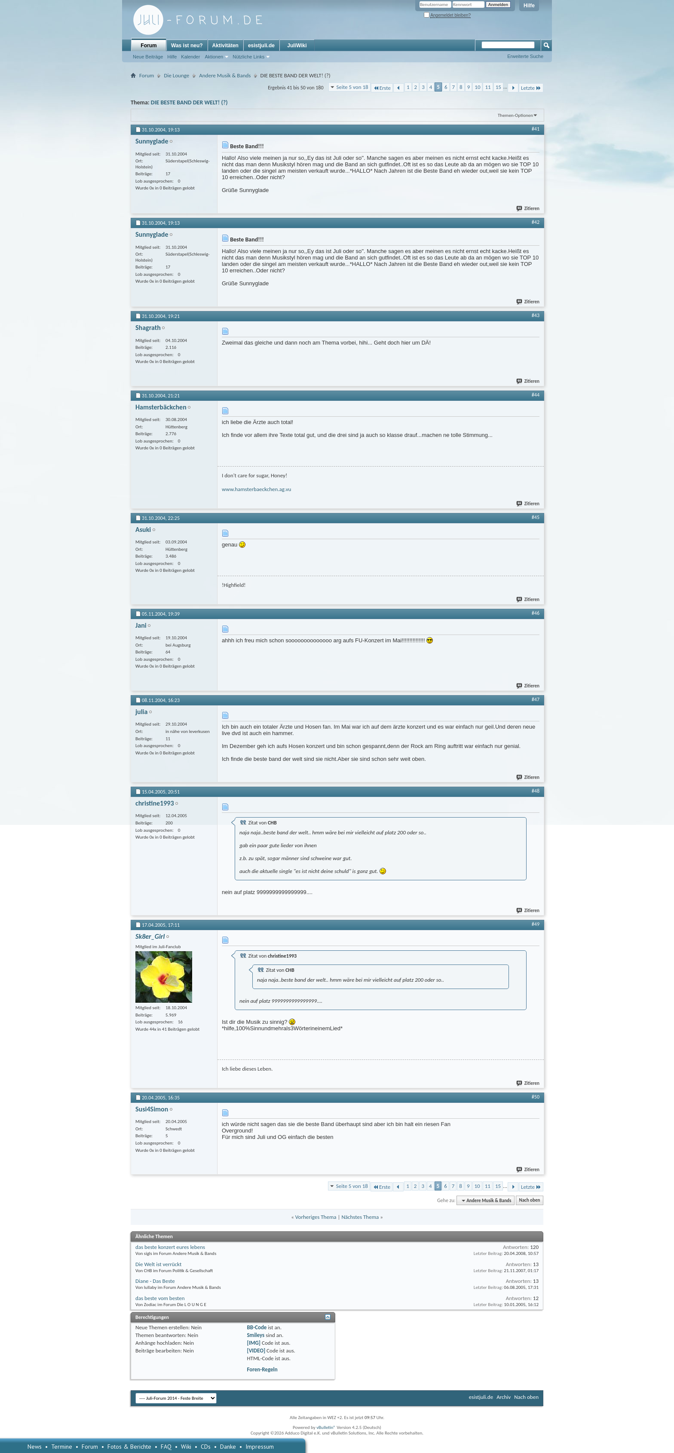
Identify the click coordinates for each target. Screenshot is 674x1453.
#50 (535, 1097)
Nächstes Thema (360, 1217)
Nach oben (529, 1200)
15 (498, 87)
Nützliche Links (248, 56)
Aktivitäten (225, 46)
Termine (61, 1446)
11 (487, 87)
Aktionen (214, 56)
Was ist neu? (187, 46)
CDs (206, 1446)
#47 (535, 699)
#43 (535, 315)
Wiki (186, 1446)
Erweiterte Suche (525, 56)
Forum (148, 46)
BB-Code (257, 1327)
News (35, 1446)
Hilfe (529, 6)
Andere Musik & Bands (225, 75)
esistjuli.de (261, 46)
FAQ (166, 1446)
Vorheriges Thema (316, 1217)
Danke (228, 1446)
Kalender (190, 56)
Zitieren (528, 208)
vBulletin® (326, 1427)
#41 (535, 129)
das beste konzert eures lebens (170, 1247)
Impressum (259, 1446)
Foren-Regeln (262, 1369)
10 (477, 87)
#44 (535, 395)
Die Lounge (176, 75)
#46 (535, 613)
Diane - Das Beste (155, 1281)
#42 (535, 222)
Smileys (255, 1335)
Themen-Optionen (515, 115)
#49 (535, 924)
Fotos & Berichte (129, 1446)
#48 (535, 791)
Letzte (531, 88)
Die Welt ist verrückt (158, 1264)
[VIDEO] (256, 1350)
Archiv (503, 1397)
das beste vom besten (160, 1298)
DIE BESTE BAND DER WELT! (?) (189, 102)
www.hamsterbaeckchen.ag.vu (256, 489)
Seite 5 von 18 (352, 87)
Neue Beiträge (148, 56)
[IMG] (253, 1343)
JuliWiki (296, 46)
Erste (382, 88)
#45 (535, 517)
